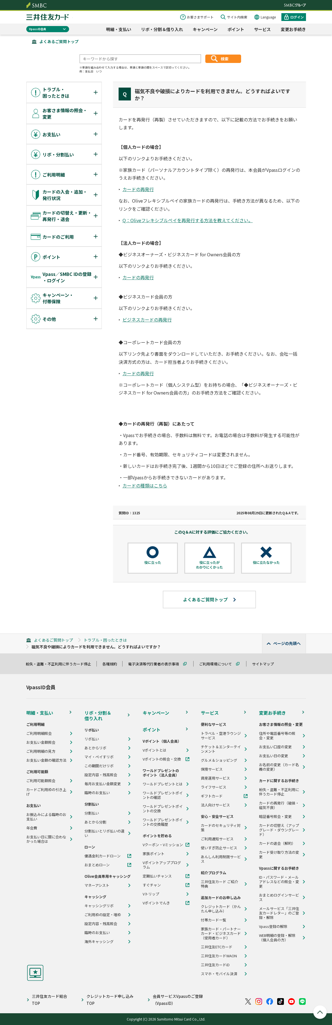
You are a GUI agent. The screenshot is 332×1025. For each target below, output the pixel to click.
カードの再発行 (138, 189)
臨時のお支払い (97, 793)
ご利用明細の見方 (40, 751)
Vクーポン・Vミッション (163, 845)
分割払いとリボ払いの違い (104, 833)
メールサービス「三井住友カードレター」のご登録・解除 (279, 913)
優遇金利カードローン (102, 856)
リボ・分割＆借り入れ (162, 29)
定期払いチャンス (157, 876)
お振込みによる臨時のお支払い (46, 816)
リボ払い (91, 739)
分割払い (91, 813)
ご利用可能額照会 (40, 780)
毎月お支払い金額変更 (102, 784)
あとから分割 (95, 822)
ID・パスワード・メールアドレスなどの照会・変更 (279, 881)
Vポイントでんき (156, 903)
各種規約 (112, 664)
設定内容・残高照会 (100, 775)
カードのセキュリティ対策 (221, 827)
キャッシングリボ (99, 906)
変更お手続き (293, 29)
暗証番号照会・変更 (275, 816)
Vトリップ (151, 894)
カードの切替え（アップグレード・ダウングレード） (279, 830)
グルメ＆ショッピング (219, 760)
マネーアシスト (96, 885)
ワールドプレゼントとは (163, 784)
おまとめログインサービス (279, 897)
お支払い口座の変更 (275, 747)
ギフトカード (212, 796)
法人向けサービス (215, 805)
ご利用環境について (218, 664)
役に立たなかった (266, 562)
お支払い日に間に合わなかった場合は (46, 839)
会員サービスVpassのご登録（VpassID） (178, 999)
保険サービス (212, 769)
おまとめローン (97, 865)
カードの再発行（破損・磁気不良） (279, 805)
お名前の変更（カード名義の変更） (279, 767)
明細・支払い (118, 29)
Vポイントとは (154, 750)
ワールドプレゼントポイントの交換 (163, 808)
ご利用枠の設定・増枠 (102, 915)
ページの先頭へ (287, 643)
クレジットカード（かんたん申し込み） (221, 908)
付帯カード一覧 (213, 920)
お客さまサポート (200, 17)
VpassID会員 (37, 29)
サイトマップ (265, 664)
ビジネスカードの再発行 (147, 319)
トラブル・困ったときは (105, 640)
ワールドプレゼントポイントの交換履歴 (163, 822)
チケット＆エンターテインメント (221, 749)
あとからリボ (95, 748)
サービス (262, 29)
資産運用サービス (215, 778)
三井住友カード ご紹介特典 (219, 883)
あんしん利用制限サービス (221, 859)
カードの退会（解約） (277, 843)
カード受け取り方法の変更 (279, 854)
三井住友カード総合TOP (49, 999)
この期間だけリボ (99, 766)
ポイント (235, 29)
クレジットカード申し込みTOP (109, 999)
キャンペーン (205, 29)
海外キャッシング (99, 941)
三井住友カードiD (215, 965)
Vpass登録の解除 (273, 926)
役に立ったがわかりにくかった (209, 565)
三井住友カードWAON (219, 956)
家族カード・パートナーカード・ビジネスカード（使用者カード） (221, 933)
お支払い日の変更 (273, 756)
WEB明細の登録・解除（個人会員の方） (277, 937)
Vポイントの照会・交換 (162, 759)
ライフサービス (213, 787)
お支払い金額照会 (40, 742)
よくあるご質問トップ (59, 41)
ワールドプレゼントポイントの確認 (163, 795)
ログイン (297, 17)
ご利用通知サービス (217, 839)
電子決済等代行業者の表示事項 (156, 664)
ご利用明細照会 (39, 733)
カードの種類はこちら (145, 485)
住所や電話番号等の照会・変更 (277, 735)
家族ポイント (153, 854)
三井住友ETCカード (216, 947)
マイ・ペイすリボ (99, 757)
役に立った (152, 562)
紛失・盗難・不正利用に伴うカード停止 (61, 664)
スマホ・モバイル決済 (219, 974)
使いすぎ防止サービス (219, 848)
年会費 (31, 828)
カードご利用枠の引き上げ (46, 791)
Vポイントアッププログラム (162, 864)
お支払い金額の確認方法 (46, 760)
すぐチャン (152, 885)
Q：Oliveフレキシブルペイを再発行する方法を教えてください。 (188, 220)
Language (268, 17)
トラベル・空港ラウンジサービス (221, 735)
